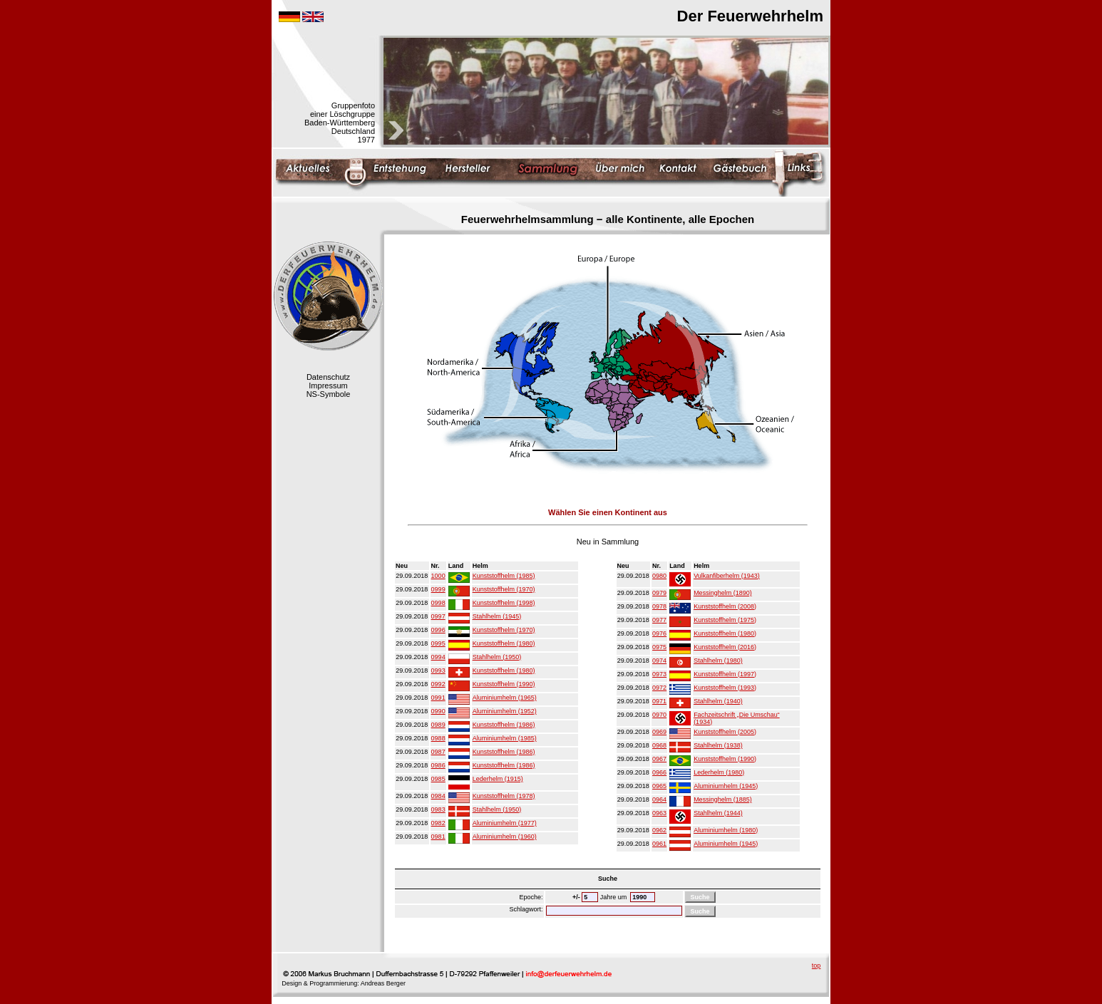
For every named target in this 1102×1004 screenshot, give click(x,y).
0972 (659, 687)
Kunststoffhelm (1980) (504, 643)
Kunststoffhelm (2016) (725, 647)
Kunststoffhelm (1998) (504, 602)
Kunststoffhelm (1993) (725, 687)
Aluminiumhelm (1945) (726, 786)
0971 (659, 701)
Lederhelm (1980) (719, 772)
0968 (659, 745)
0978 (659, 606)
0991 (438, 697)
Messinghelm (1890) (723, 592)
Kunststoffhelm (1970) (504, 589)
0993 (438, 670)
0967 (659, 758)
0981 (438, 836)
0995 (438, 643)
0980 (659, 575)
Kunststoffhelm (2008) (725, 606)
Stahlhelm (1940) (718, 701)
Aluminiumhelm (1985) (505, 738)
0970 (659, 714)
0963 (659, 813)
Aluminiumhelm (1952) (505, 711)
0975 (659, 647)
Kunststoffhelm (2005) (725, 731)
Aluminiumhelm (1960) (505, 836)
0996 (438, 629)
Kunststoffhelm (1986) (504, 724)
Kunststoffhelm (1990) (504, 684)
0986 (438, 765)
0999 (438, 589)
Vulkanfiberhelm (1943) (727, 575)
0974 (659, 660)
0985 (438, 778)
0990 (438, 711)
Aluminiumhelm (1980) (726, 830)
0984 (438, 795)
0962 (659, 830)
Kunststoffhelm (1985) (504, 575)
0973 (659, 674)
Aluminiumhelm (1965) (505, 697)
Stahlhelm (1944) (718, 813)
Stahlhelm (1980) (718, 660)
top (816, 965)
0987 (438, 751)
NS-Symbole (329, 394)
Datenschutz (328, 377)
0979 (659, 592)
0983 (438, 809)
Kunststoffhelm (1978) (504, 795)
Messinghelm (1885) (723, 799)
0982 (438, 823)
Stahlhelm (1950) (497, 657)
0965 (659, 786)
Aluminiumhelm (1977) (505, 823)
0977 (659, 619)
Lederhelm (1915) (498, 778)
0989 (438, 724)
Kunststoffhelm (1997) (725, 674)
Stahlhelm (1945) (497, 616)
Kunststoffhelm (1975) (725, 619)
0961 (659, 843)
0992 (438, 684)
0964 (659, 799)
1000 (438, 575)
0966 (659, 772)
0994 (438, 657)
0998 (438, 602)
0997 (438, 616)
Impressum (328, 385)
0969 (659, 731)
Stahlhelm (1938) (718, 745)
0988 (438, 738)
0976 (659, 633)
